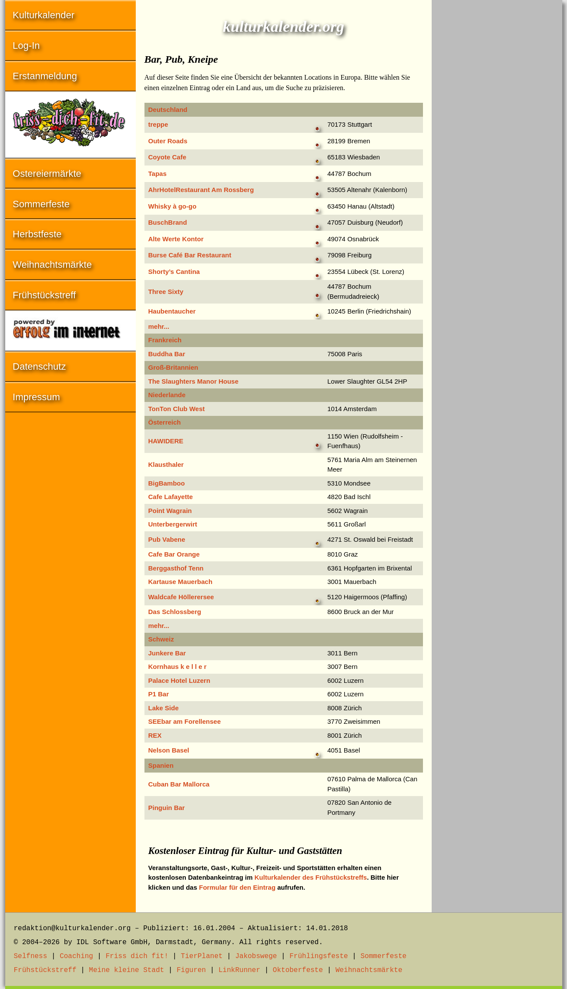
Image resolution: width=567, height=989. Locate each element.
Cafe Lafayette (170, 496)
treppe (158, 124)
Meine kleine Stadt (126, 970)
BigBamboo (166, 483)
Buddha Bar (166, 354)
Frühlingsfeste (318, 956)
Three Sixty (166, 291)
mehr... (158, 326)
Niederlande (167, 394)
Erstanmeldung (45, 76)
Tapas (157, 173)
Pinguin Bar (166, 807)
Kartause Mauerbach (180, 581)
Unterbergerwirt (173, 524)
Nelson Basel (168, 750)
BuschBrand (167, 222)
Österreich (164, 422)
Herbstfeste (37, 234)
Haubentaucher (172, 311)
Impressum (36, 397)
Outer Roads (168, 141)
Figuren (191, 970)
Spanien (161, 765)
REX (155, 735)
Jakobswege (256, 956)
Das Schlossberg (174, 611)
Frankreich (165, 340)
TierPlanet (202, 956)
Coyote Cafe (167, 157)
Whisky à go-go (172, 206)
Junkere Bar (167, 653)
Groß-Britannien (173, 367)
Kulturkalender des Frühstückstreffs (311, 877)
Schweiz (161, 639)
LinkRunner (239, 970)
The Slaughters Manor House (193, 381)
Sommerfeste (41, 204)
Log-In (26, 45)
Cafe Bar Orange (174, 554)
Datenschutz (39, 366)
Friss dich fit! (137, 956)
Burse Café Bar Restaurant (189, 255)
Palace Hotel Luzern (179, 680)
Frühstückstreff (44, 295)
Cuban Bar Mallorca (179, 784)
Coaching (76, 956)
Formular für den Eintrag (237, 887)
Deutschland (168, 109)
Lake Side (163, 708)
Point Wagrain (170, 510)
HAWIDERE (166, 441)
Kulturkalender (43, 15)
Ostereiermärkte (47, 173)
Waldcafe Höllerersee (181, 597)
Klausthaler (166, 464)
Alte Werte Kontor (176, 239)
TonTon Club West (176, 408)
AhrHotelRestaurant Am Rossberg (201, 189)
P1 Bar (158, 694)
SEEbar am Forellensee (184, 721)
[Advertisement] (497, 130)
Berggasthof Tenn (176, 568)
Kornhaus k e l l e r (177, 666)
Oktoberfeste (298, 970)
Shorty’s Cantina (174, 271)
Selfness (30, 956)
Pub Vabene (166, 539)
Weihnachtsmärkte (52, 264)
